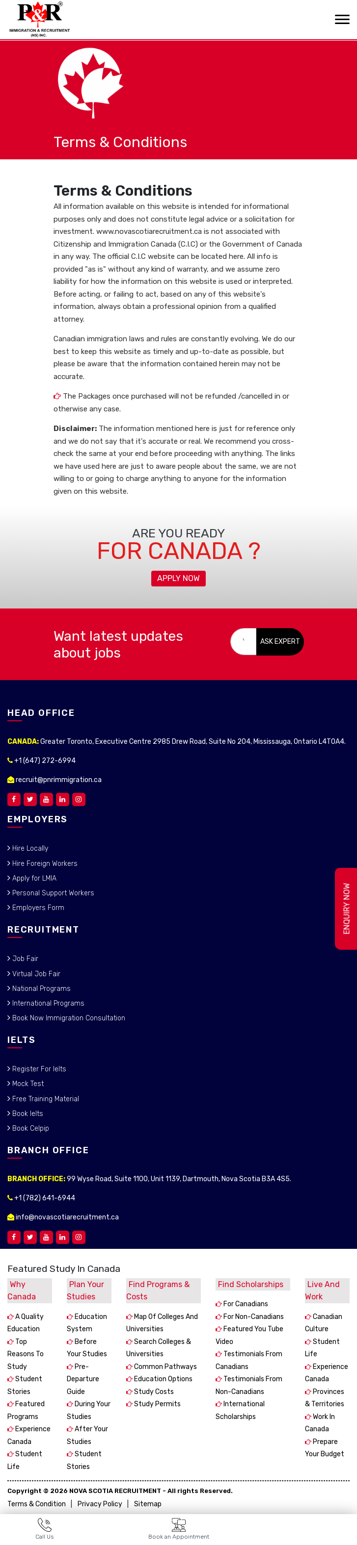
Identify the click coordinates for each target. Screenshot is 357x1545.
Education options (162, 1379)
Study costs (153, 1392)
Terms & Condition (36, 1504)
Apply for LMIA (33, 878)
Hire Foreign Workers (44, 864)
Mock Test (27, 1084)
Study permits (157, 1404)
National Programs (40, 989)
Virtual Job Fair (35, 974)
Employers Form (37, 908)
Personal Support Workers (52, 893)
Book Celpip (29, 1128)
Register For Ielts (38, 1069)
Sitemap (148, 1504)
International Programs (47, 1003)
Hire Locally (29, 848)
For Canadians (245, 1304)
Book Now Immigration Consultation (67, 1018)
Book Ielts (26, 1114)
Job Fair (24, 959)
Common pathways (165, 1367)
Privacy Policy (100, 1504)
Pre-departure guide (83, 1379)
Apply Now (178, 578)
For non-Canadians (253, 1317)
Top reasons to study (25, 1354)
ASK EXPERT (280, 641)
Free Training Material (44, 1099)
